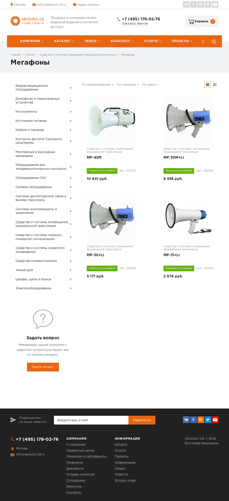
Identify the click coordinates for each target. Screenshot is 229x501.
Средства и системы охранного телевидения (40, 250)
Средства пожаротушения (36, 261)
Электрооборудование (33, 288)
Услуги (151, 41)
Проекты (180, 41)
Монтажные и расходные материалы (35, 154)
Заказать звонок (135, 23)
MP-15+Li (171, 255)
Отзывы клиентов (80, 474)
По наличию (126, 85)
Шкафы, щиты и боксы (33, 279)
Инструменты (26, 111)
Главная (16, 55)
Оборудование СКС (31, 178)
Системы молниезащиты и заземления (36, 211)
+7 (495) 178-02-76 (141, 19)
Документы (75, 468)
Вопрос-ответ (126, 480)
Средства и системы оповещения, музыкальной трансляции (78, 55)
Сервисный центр (80, 450)
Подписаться (142, 420)
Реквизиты (74, 462)
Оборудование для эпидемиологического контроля (41, 167)
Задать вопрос (88, 5)
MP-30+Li (95, 255)
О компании (75, 444)
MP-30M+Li (173, 157)
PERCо (91, 41)
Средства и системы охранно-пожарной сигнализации (39, 237)
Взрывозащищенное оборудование (32, 88)
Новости (121, 474)
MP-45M (94, 157)
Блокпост (120, 41)
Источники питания (31, 121)
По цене (148, 85)
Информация (125, 462)
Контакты (74, 492)
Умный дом (24, 270)
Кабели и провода (30, 130)
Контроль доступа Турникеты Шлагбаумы (39, 141)
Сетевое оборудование (34, 187)
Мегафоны (128, 55)
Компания (30, 41)
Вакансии (74, 486)
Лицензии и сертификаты (86, 456)
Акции (120, 468)
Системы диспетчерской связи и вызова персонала (41, 198)
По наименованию (96, 85)
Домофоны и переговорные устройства (37, 101)
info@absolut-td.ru (51, 5)
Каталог (62, 41)
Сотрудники (75, 480)
